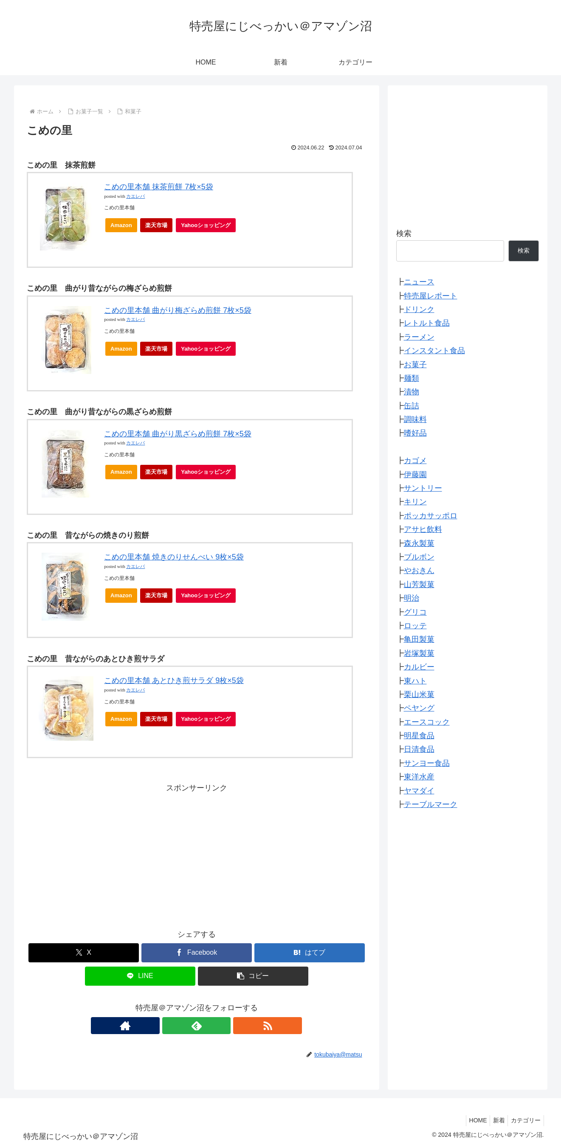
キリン (415, 502)
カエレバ (135, 196)
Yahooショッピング (208, 227)
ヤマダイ (419, 791)
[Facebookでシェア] (196, 952)
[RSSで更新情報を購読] (216, 1025)
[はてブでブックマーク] (309, 952)
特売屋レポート (430, 296)
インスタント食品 (434, 350)
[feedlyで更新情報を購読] (196, 1025)
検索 (404, 233)
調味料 (415, 419)
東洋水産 (419, 777)
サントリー (423, 488)
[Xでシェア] (83, 952)
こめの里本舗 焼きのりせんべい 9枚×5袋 (174, 557)
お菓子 (415, 364)
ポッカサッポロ (430, 516)
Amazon (121, 225)
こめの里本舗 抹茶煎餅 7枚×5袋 (158, 187)
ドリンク (419, 309)
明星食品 (419, 735)
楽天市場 (156, 225)
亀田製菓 (419, 639)
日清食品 (419, 749)
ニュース (419, 282)
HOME (471, 1120)
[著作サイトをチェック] (177, 1025)
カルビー (419, 667)
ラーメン (419, 337)
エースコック (427, 722)
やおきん (419, 570)
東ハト (415, 681)
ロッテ (415, 625)
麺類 (411, 378)
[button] (253, 976)
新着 (495, 1120)
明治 (411, 598)
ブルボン (419, 557)
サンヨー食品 (427, 763)
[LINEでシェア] (140, 976)
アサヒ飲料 (423, 529)
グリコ (415, 612)
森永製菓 (419, 543)
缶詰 (411, 406)
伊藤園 (415, 474)
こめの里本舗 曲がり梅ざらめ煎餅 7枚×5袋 (177, 310)
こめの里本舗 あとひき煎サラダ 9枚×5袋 (174, 680)
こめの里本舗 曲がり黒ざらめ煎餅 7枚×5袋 (177, 434)
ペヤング (419, 708)
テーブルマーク (430, 804)
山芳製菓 (419, 584)
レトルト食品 (427, 323)
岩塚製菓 (419, 653)
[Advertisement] (196, 854)
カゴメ (415, 460)
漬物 (411, 392)
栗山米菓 (419, 694)
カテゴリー (524, 1120)
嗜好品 (415, 433)
